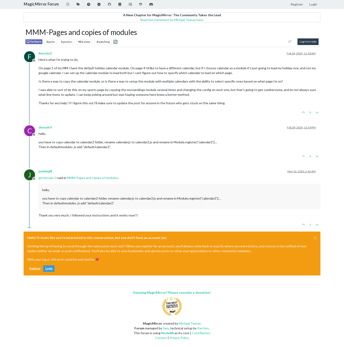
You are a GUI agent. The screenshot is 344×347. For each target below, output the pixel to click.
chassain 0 (45, 127)
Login (48, 268)
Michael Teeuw (190, 323)
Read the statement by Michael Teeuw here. (172, 20)
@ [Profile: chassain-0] (47, 178)
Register (35, 268)
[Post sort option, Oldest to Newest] (290, 41)
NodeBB (167, 333)
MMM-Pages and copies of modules (92, 178)
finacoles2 (45, 53)
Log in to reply (308, 41)
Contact (161, 338)
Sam (166, 328)
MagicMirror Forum (41, 4)
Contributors (201, 333)
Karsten (203, 328)
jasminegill (45, 171)
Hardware (34, 41)
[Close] (315, 238)
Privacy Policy (179, 338)
